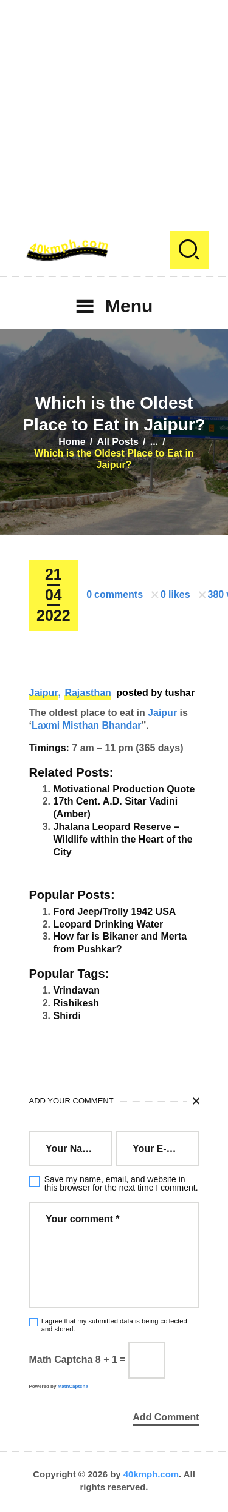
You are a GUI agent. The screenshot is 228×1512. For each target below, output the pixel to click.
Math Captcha (61, 1359)
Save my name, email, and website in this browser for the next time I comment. (121, 1183)
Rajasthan (87, 692)
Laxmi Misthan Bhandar (86, 725)
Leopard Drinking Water (109, 924)
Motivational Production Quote (124, 789)
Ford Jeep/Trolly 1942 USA (115, 911)
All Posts (117, 442)
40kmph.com (151, 1474)
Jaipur (43, 692)
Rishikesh (77, 1003)
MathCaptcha (73, 1386)
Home (71, 442)
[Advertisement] (114, 113)
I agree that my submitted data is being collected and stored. (114, 1325)
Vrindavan (77, 990)
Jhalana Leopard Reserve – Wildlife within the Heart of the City (123, 839)
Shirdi (67, 1016)
